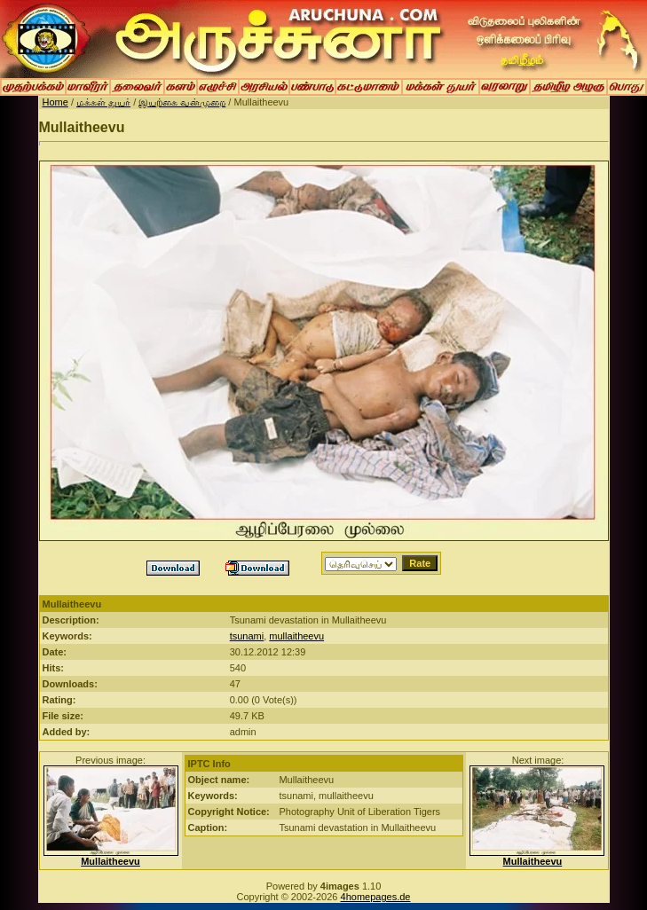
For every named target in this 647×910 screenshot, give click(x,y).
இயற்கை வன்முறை (181, 102)
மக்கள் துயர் (103, 102)
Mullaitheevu (110, 861)
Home (55, 102)
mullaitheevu (296, 636)
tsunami (247, 636)
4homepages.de (376, 896)
